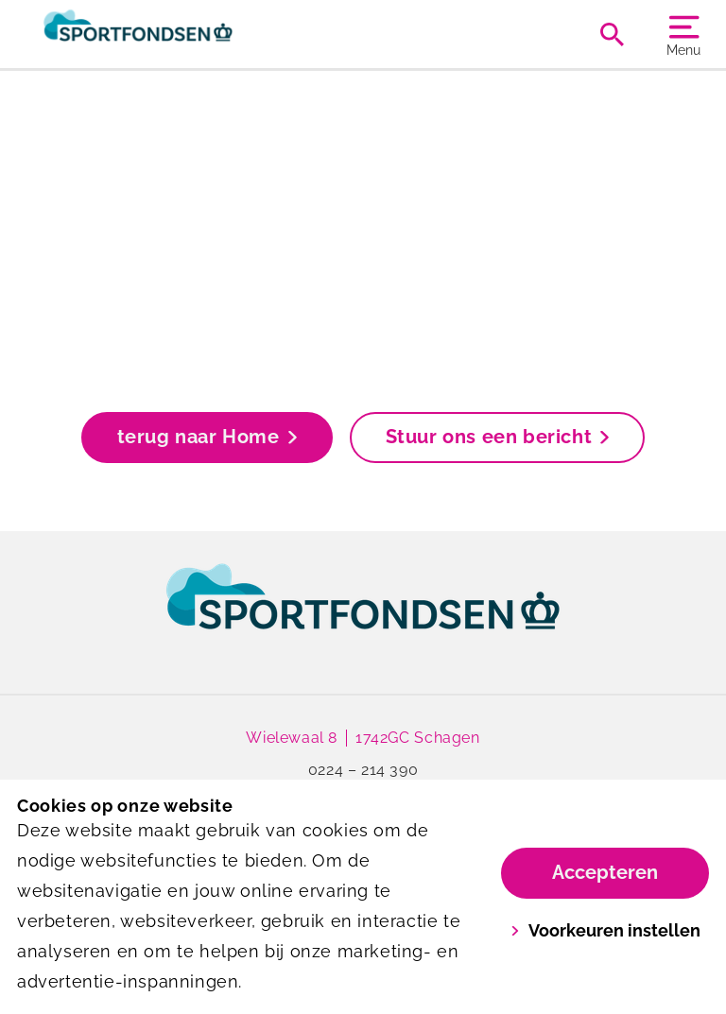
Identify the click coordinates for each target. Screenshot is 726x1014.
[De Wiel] (190, 34)
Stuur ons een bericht (498, 436)
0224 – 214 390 (363, 770)
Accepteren (605, 872)
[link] (363, 614)
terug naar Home (207, 436)
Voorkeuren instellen (605, 930)
